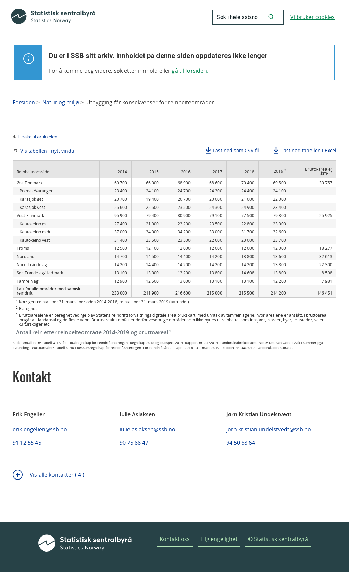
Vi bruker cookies (312, 17)
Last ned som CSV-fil (236, 150)
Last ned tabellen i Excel (308, 150)
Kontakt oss (175, 539)
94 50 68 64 (240, 442)
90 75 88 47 (134, 442)
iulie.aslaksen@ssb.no (148, 429)
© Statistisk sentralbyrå (278, 539)
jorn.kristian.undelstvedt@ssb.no (268, 429)
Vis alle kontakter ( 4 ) (57, 474)
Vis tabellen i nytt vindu (47, 150)
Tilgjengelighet (219, 539)
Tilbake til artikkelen (37, 136)
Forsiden (24, 102)
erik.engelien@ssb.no (40, 429)
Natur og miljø (61, 102)
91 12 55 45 (27, 442)
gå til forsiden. (190, 70)
